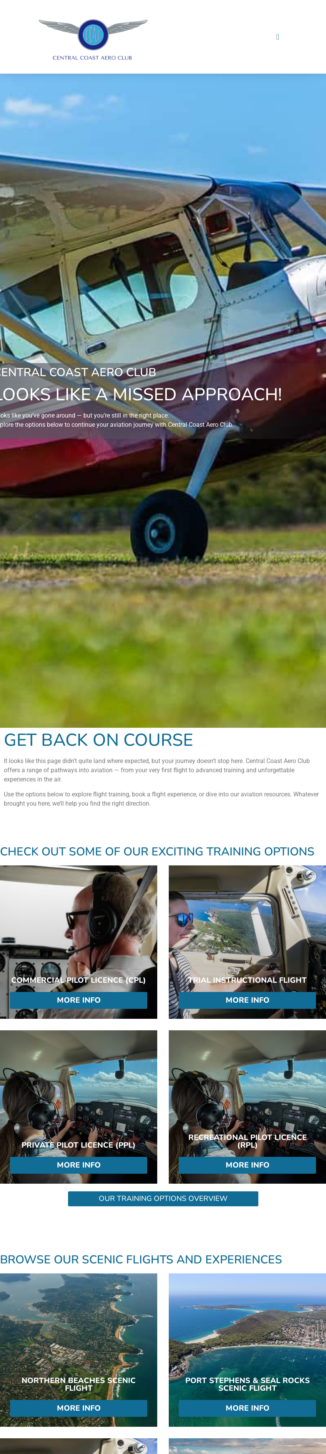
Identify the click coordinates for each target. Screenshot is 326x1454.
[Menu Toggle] (277, 37)
